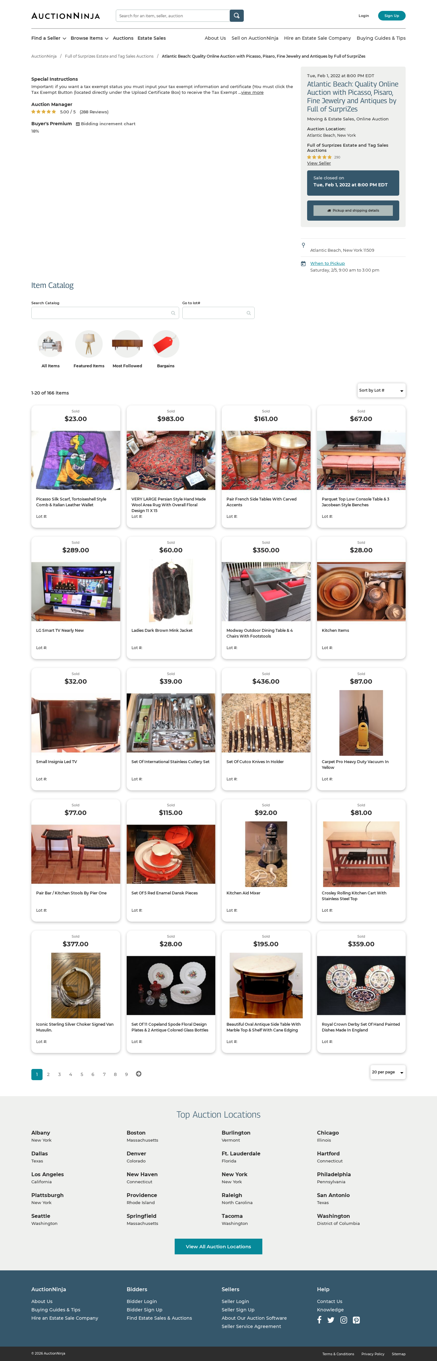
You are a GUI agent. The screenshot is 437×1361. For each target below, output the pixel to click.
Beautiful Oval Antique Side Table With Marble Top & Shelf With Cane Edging (263, 1027)
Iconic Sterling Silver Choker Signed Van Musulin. (75, 1027)
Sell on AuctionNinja (255, 38)
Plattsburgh (47, 1195)
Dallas (39, 1154)
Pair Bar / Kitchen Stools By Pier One (71, 893)
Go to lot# (191, 303)
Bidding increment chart (106, 123)
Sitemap (399, 1354)
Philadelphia (334, 1174)
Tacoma (232, 1216)
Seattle (40, 1216)
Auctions (123, 38)
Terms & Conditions (338, 1354)
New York (235, 1174)
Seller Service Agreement (251, 1326)
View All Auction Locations (218, 1246)
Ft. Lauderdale (241, 1154)
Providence (142, 1195)
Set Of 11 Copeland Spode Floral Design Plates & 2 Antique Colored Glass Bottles (169, 1027)
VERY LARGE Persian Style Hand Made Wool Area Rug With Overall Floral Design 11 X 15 (168, 505)
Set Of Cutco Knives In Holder (255, 761)
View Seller (319, 163)
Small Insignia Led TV (56, 761)
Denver (136, 1154)
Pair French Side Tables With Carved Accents (261, 502)
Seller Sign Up (238, 1310)
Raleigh (232, 1195)
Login (364, 15)
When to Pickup (327, 263)
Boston (136, 1133)
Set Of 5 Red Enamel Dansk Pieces (164, 893)
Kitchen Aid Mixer (243, 893)
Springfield (141, 1216)
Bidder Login (142, 1301)
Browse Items (90, 38)
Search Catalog (45, 303)
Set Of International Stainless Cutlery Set (170, 761)
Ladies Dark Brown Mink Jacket (162, 630)
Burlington (236, 1133)
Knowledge (330, 1310)
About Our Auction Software (254, 1318)
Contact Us (329, 1301)
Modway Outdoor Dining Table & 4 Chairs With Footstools (259, 633)
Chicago (328, 1133)
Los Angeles (47, 1174)
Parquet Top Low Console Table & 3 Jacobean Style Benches (355, 502)
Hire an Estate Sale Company (317, 38)
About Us (215, 38)
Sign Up (392, 15)
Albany (40, 1133)
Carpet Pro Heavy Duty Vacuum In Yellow (355, 764)
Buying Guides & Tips (381, 38)
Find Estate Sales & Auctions (159, 1318)
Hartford (328, 1154)
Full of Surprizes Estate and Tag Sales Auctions (109, 56)
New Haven (142, 1174)
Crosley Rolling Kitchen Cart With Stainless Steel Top (354, 896)
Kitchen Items (335, 630)
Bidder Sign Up (145, 1310)
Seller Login (235, 1301)
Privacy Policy (373, 1354)
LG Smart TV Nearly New (60, 630)
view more (252, 92)
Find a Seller (49, 38)
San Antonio (333, 1195)
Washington (333, 1216)
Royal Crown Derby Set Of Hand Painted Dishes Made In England (361, 1027)
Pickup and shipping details (353, 210)
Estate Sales (152, 38)
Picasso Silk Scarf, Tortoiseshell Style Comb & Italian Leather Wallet (71, 502)
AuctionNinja (44, 56)
